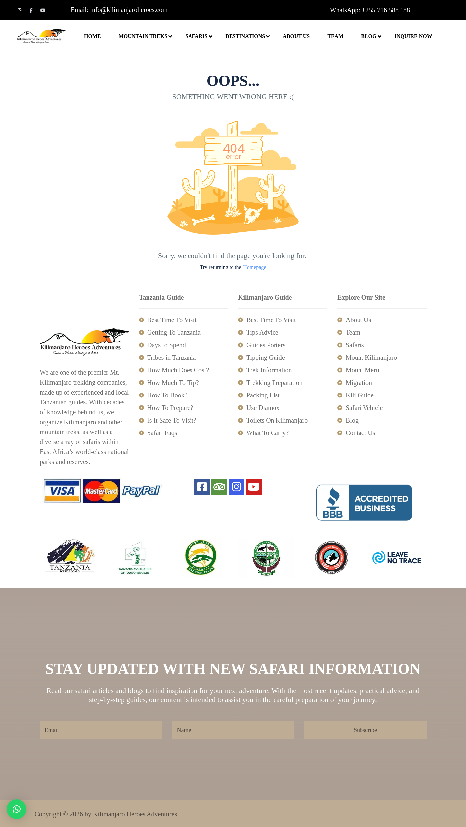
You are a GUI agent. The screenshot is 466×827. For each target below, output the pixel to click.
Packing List (263, 395)
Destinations (248, 36)
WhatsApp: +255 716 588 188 (370, 10)
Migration (359, 382)
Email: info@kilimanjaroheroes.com (119, 9)
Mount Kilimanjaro (371, 357)
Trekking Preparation (274, 382)
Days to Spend (166, 345)
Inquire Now (413, 36)
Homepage (254, 267)
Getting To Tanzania (174, 332)
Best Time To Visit (172, 319)
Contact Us (360, 432)
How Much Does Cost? (178, 370)
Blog (368, 36)
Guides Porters (265, 345)
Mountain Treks (146, 36)
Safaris (199, 36)
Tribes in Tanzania (171, 357)
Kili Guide (360, 395)
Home (92, 36)
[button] (16, 809)
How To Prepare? (170, 407)
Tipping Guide (265, 357)
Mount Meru (362, 370)
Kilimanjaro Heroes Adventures (135, 814)
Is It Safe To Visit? (171, 420)
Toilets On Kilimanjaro (277, 420)
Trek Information (269, 370)
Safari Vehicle (364, 407)
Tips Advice (262, 332)
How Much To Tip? (173, 382)
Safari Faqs (162, 432)
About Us (296, 36)
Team (335, 36)
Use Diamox (263, 407)
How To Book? (167, 395)
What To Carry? (267, 432)
